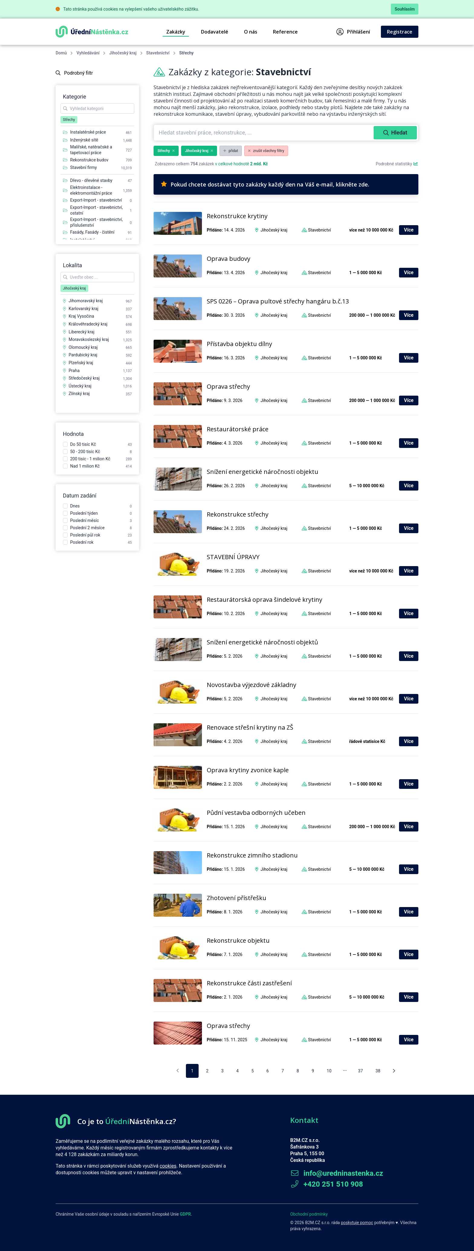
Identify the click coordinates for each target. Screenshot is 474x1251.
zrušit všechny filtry (266, 151)
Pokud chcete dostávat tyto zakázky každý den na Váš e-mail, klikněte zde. (265, 184)
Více (409, 230)
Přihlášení (353, 31)
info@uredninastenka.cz (336, 1173)
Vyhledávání (87, 52)
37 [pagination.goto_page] (360, 1070)
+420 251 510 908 (326, 1184)
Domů (61, 52)
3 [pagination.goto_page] (222, 1070)
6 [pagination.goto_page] (267, 1070)
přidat (230, 151)
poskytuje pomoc (357, 1222)
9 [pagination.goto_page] (313, 1070)
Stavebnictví (158, 52)
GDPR (185, 1214)
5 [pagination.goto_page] (252, 1070)
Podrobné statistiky (397, 163)
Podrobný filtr (74, 73)
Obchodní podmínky (309, 1214)
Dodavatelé (214, 31)
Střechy (166, 151)
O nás (250, 31)
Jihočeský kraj (122, 52)
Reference (285, 31)
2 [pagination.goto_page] (207, 1070)
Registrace (399, 31)
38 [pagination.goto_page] (377, 1070)
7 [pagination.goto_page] (282, 1070)
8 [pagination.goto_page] (298, 1070)
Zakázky (175, 31)
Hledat (395, 132)
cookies (168, 1166)
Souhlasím (404, 9)
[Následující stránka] (394, 1071)
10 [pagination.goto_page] (329, 1070)
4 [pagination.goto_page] (237, 1070)
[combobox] (264, 132)
